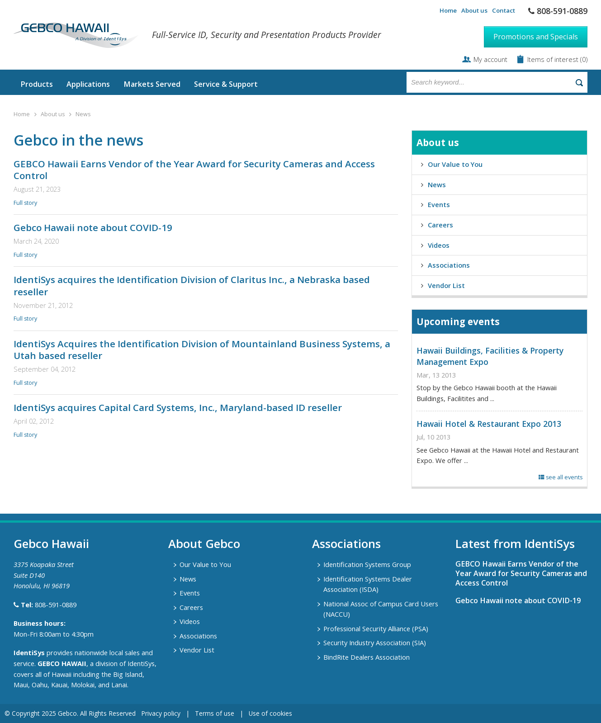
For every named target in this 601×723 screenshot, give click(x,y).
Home (448, 10)
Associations (449, 264)
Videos (439, 245)
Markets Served (151, 84)
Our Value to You (455, 164)
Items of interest (553, 59)
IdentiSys (29, 652)
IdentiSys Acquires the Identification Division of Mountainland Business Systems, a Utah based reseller (202, 349)
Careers (440, 224)
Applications (88, 84)
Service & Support (226, 84)
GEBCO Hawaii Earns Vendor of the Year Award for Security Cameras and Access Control (194, 169)
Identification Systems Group (367, 564)
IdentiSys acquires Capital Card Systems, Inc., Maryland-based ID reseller (178, 407)
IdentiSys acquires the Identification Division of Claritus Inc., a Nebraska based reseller (192, 285)
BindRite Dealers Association (366, 657)
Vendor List (446, 285)
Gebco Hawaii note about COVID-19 (93, 227)
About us (474, 10)
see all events (560, 477)
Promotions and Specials (535, 37)
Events (439, 204)
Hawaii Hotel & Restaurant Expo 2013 (488, 423)
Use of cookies (270, 713)
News (83, 114)
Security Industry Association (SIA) (374, 642)
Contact (503, 10)
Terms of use (214, 713)
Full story (25, 203)
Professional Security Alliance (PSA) (375, 628)
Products (36, 84)
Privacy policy (160, 713)
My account (490, 59)
